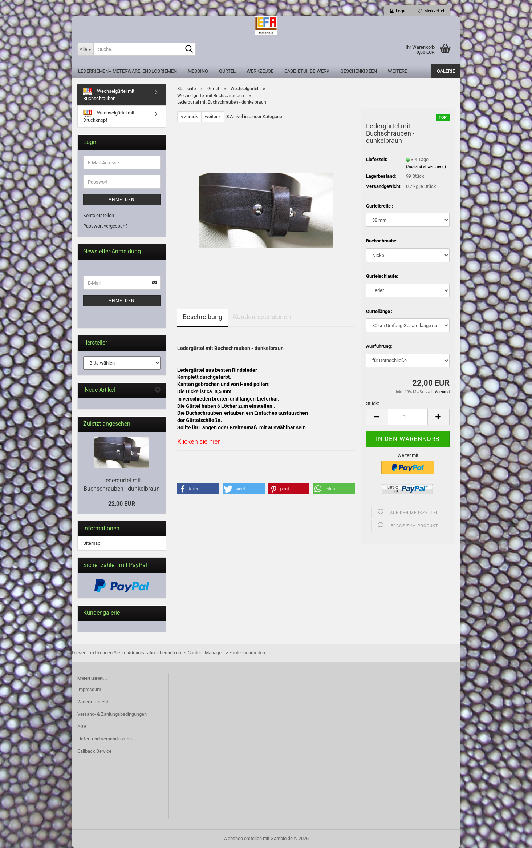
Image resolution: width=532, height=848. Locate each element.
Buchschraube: (382, 241)
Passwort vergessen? (105, 226)
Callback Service (94, 751)
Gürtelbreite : (379, 206)
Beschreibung (202, 317)
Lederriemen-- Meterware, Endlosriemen (127, 71)
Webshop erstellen (242, 838)
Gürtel (227, 71)
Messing (198, 71)
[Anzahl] (408, 417)
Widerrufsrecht (92, 701)
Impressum (89, 689)
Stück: (372, 403)
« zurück (189, 116)
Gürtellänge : (379, 311)
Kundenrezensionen (262, 317)
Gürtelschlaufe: (382, 276)
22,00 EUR (121, 503)
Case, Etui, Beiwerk (306, 71)
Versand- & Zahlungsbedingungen (112, 714)
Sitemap (91, 543)
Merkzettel (431, 10)
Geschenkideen (358, 71)
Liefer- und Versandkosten (104, 739)
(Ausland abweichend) (426, 166)
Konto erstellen (98, 215)
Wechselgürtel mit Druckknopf (108, 116)
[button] (377, 417)
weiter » (213, 116)
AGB (81, 726)
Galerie (446, 71)
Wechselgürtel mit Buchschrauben (108, 94)
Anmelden (122, 199)
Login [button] (398, 10)
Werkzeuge (260, 71)
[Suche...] (85, 49)
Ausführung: (379, 346)
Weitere (397, 71)
